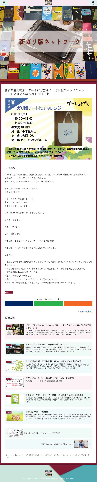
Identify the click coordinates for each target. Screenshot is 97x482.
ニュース (8, 292)
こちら (50, 247)
